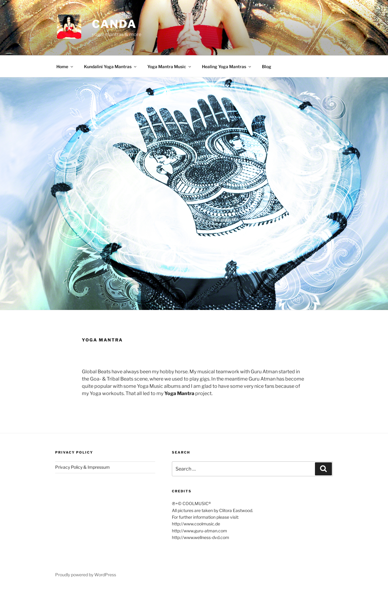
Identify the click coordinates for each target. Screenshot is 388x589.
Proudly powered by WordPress (85, 574)
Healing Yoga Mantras (227, 66)
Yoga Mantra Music (169, 66)
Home (65, 66)
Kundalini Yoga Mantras (110, 66)
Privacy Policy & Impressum (82, 467)
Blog (266, 66)
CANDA (114, 24)
